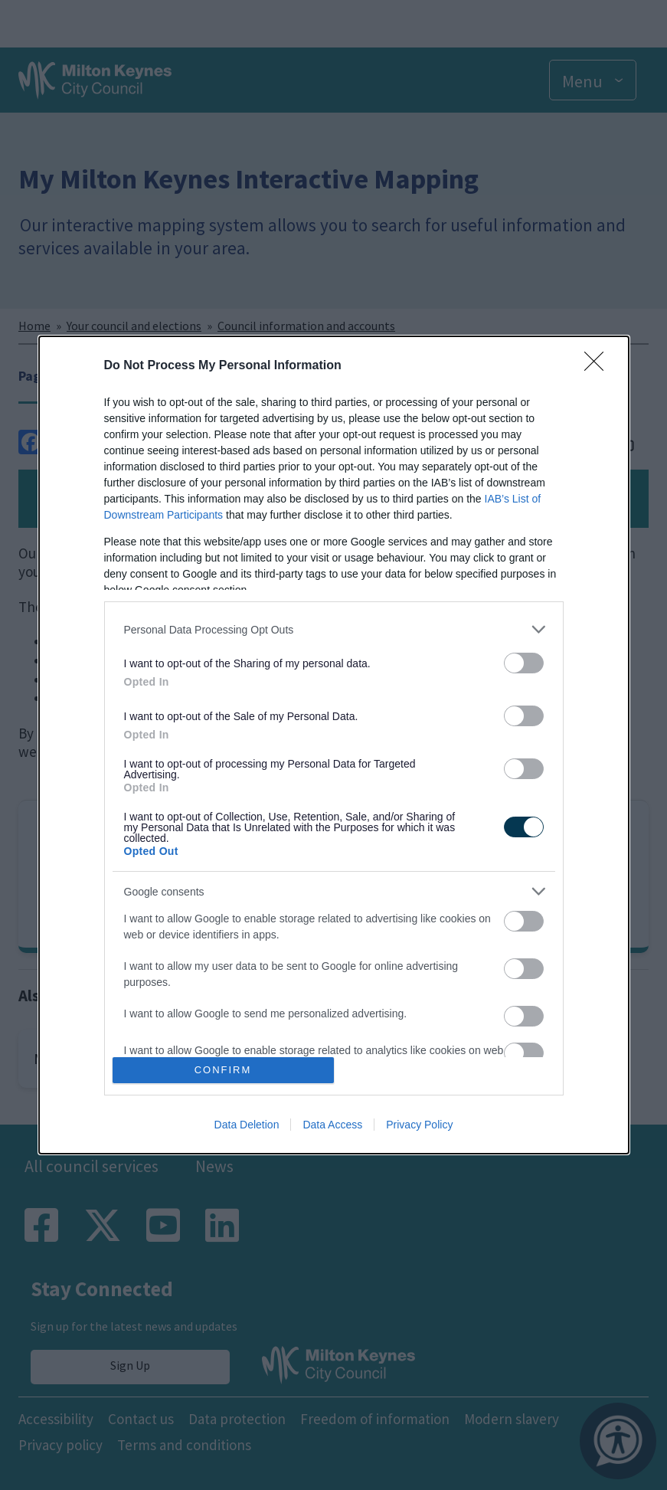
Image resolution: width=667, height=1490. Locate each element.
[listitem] (334, 629)
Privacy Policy (419, 1124)
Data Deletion (247, 1124)
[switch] (524, 663)
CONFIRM (223, 1069)
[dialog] (334, 745)
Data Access (332, 1124)
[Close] (598, 366)
